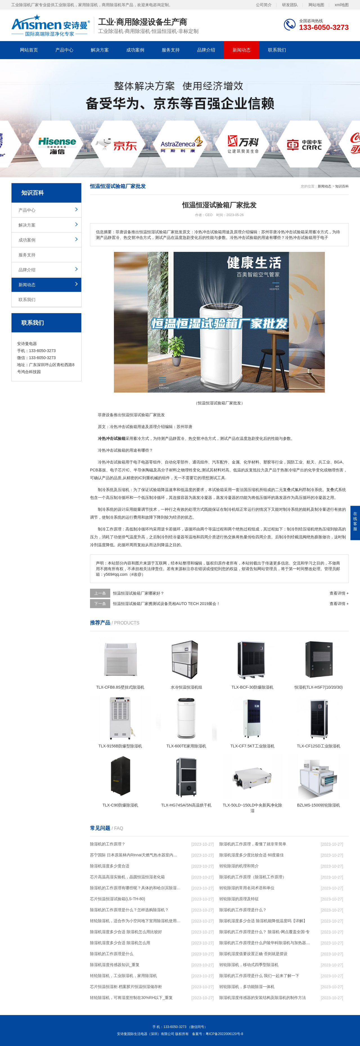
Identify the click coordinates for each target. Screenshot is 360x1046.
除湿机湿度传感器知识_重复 (115, 964)
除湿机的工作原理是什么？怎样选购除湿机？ (129, 910)
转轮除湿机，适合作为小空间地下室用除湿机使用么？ (135, 921)
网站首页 (29, 50)
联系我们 (277, 50)
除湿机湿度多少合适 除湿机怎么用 (120, 942)
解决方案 (100, 50)
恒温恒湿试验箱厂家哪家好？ (138, 593)
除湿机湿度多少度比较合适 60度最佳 (251, 855)
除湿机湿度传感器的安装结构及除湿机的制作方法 (262, 997)
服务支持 (171, 50)
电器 (145, 462)
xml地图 (342, 5)
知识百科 (342, 186)
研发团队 (290, 5)
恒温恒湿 (129, 415)
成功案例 (135, 50)
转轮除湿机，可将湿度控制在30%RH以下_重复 (131, 997)
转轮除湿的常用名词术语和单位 (246, 888)
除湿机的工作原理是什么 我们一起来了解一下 (259, 975)
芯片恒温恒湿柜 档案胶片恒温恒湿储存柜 (126, 986)
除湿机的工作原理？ (107, 844)
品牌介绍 (206, 50)
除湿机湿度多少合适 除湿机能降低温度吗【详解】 (263, 921)
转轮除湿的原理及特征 (239, 899)
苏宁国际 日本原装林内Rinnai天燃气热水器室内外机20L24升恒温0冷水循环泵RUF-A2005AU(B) (135, 855)
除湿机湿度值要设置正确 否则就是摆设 (253, 953)
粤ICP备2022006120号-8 (224, 1034)
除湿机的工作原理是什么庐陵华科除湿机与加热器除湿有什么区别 (264, 942)
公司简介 (264, 5)
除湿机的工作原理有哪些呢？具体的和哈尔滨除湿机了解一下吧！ (135, 888)
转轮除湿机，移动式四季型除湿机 (248, 964)
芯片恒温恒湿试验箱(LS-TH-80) (117, 899)
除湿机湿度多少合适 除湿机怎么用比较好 (126, 931)
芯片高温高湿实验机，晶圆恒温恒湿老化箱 (127, 877)
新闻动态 (242, 50)
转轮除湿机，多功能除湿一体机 (246, 986)
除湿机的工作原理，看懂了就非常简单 (252, 844)
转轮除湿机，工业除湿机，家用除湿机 (123, 975)
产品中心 (64, 50)
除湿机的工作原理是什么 (111, 953)
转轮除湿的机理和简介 (239, 866)
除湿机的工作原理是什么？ (243, 910)
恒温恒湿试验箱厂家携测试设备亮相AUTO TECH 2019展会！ (166, 603)
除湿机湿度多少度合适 (109, 866)
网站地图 (316, 5)
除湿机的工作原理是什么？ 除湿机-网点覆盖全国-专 (264, 931)
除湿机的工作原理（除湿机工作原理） (252, 877)
